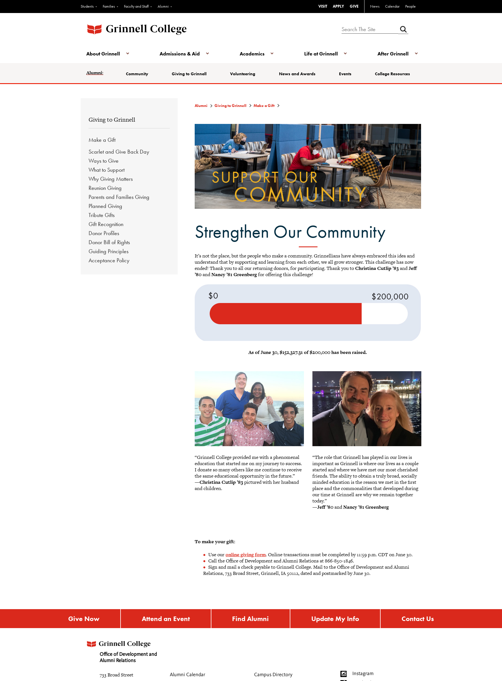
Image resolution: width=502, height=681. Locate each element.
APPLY (338, 6)
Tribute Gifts (102, 215)
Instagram (363, 673)
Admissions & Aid (180, 53)
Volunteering (242, 74)
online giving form (246, 554)
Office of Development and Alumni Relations (121, 650)
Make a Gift (102, 139)
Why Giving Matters (111, 178)
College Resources (392, 74)
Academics (252, 53)
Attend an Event (166, 618)
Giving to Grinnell (189, 74)
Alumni (163, 6)
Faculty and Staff (136, 6)
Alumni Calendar (187, 674)
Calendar (392, 6)
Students (87, 6)
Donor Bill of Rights (109, 242)
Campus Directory (273, 674)
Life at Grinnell (321, 53)
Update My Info (335, 618)
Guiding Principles (108, 251)
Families (109, 6)
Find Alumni (250, 618)
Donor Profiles (104, 233)
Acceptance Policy (109, 260)
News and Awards (297, 74)
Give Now (83, 618)
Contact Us (418, 618)
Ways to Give (104, 160)
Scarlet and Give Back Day (119, 151)
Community (137, 74)
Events (345, 74)
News (374, 6)
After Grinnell (393, 53)
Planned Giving (105, 206)
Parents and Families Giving (119, 197)
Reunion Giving (105, 188)
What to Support (107, 169)
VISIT (322, 6)
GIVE (354, 6)
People (410, 6)
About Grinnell (103, 53)
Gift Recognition (106, 224)
